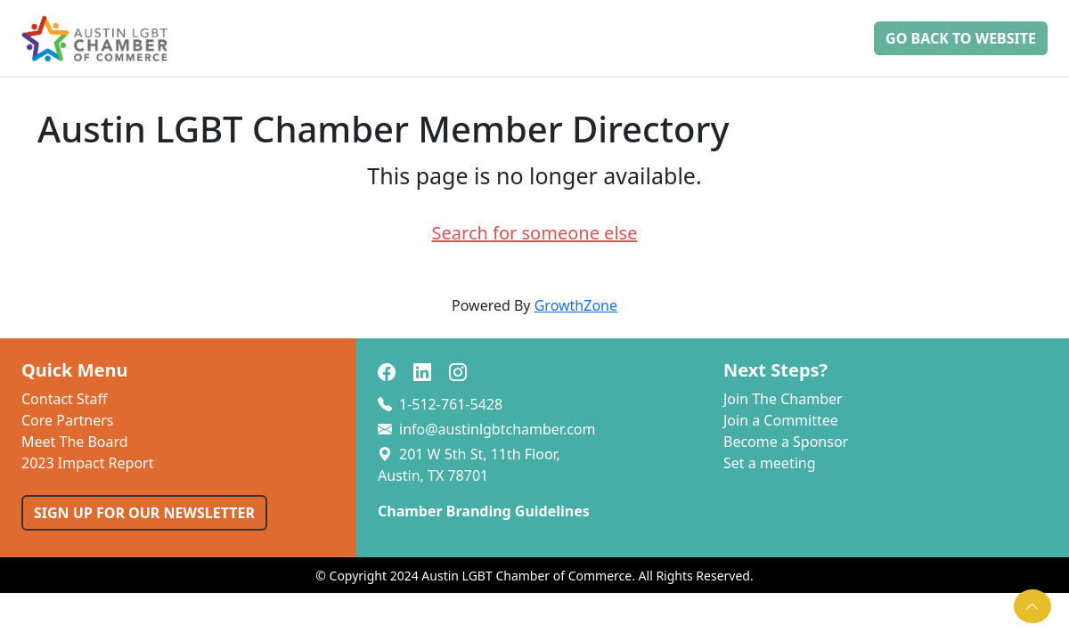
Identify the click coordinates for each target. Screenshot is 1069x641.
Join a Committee (780, 420)
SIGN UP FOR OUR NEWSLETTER (144, 513)
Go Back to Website (960, 38)
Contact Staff (64, 399)
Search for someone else (535, 233)
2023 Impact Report (87, 463)
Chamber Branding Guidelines (484, 511)
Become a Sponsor (785, 441)
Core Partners (67, 420)
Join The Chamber (783, 399)
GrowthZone (575, 305)
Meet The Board (74, 441)
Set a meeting (769, 463)
